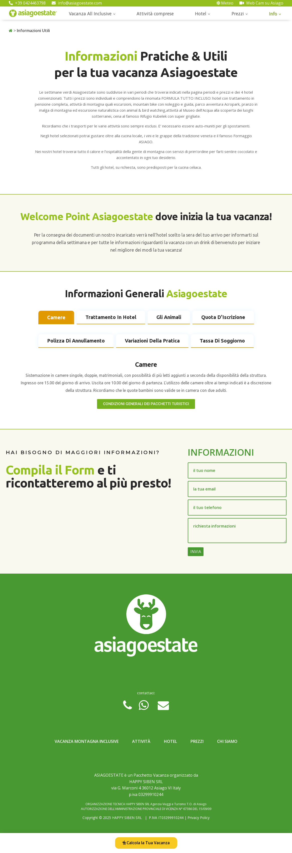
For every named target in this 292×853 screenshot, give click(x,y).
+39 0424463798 (27, 3)
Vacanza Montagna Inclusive (87, 741)
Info (273, 14)
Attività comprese (155, 14)
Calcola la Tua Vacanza (146, 842)
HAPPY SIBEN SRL (127, 817)
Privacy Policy (198, 817)
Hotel (200, 14)
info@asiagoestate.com (77, 3)
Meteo (225, 3)
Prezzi (238, 14)
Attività (141, 741)
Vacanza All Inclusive (90, 14)
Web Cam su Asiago (261, 3)
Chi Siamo (227, 741)
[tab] (56, 317)
